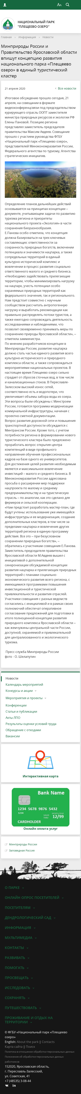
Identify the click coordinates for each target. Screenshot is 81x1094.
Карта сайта (14, 1047)
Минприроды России (23, 844)
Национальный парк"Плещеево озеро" (28, 24)
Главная (6, 37)
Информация (27, 37)
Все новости (65, 88)
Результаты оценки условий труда (31, 724)
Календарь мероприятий (24, 684)
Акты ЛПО (13, 718)
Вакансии (13, 736)
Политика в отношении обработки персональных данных (39, 1051)
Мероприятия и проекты (24, 698)
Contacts (48, 1042)
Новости (48, 37)
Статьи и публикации (21, 711)
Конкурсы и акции (19, 691)
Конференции (16, 705)
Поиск (30, 1047)
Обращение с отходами (23, 730)
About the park (27, 1042)
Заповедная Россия (22, 850)
